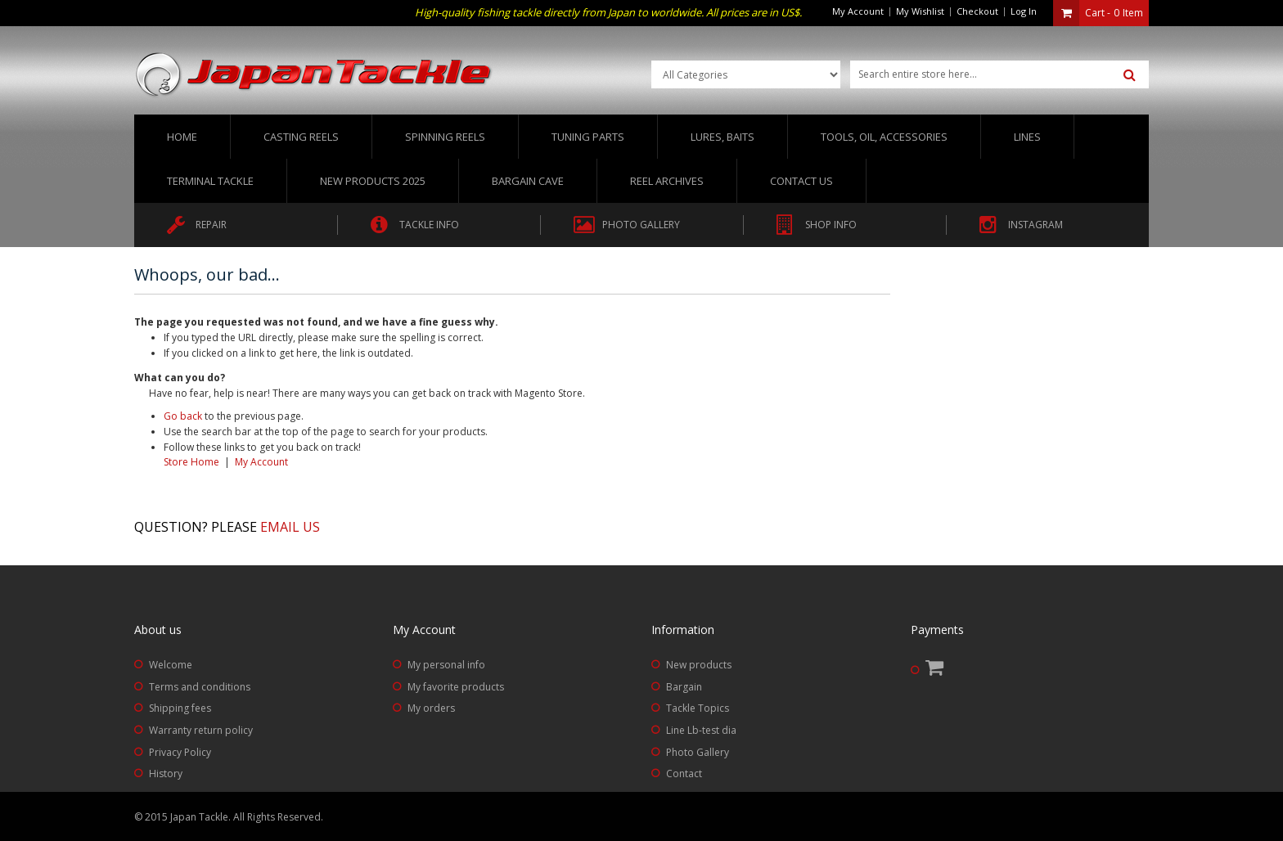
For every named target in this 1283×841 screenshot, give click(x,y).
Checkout (977, 11)
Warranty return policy (201, 730)
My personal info (446, 665)
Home (182, 136)
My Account (858, 11)
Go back (183, 416)
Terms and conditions (199, 687)
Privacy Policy (180, 752)
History (165, 773)
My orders (431, 708)
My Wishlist (920, 11)
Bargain (684, 687)
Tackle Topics (697, 708)
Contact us (801, 180)
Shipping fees (180, 708)
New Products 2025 (372, 180)
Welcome (170, 665)
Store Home (191, 462)
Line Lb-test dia (701, 730)
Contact (684, 773)
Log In (1024, 11)
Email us (290, 527)
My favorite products (455, 687)
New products (699, 665)
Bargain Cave (528, 180)
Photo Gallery (697, 752)
